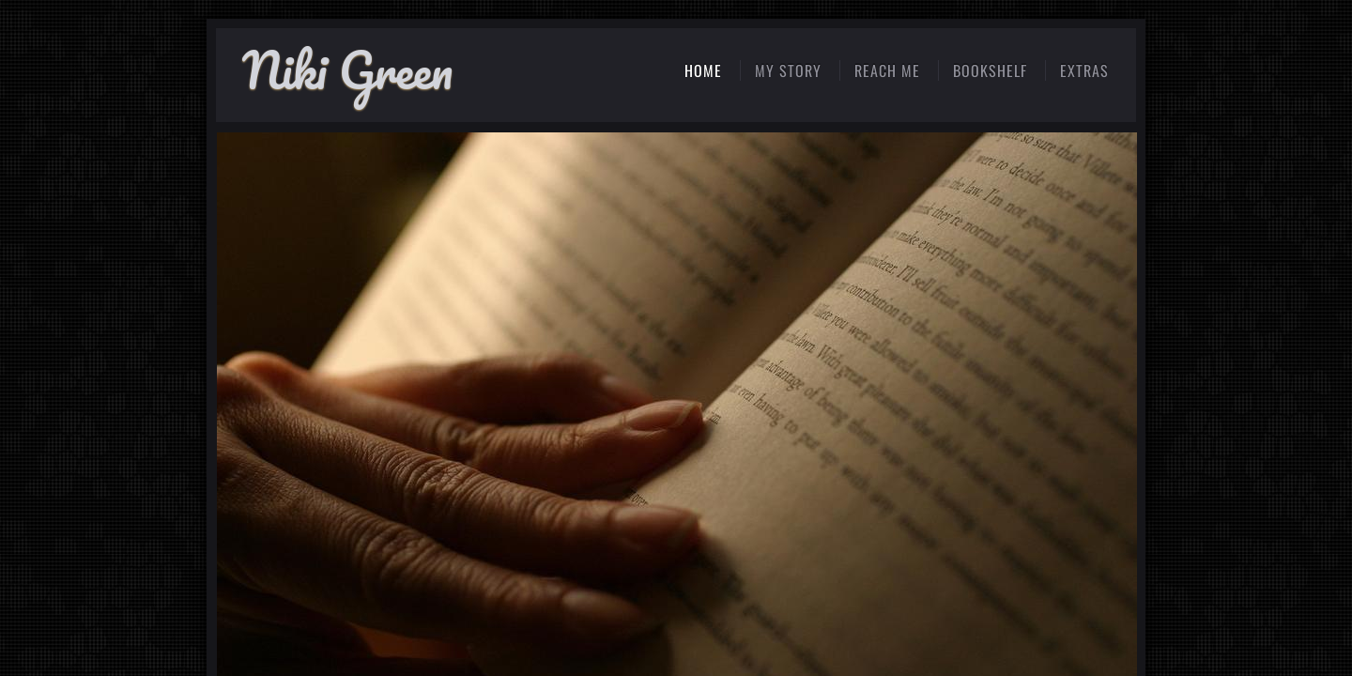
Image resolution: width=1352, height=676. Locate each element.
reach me (887, 70)
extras (1084, 70)
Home (703, 70)
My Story (788, 70)
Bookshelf (990, 70)
